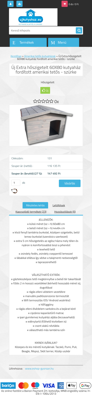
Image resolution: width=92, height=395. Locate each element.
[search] (79, 30)
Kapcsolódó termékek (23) (31, 212)
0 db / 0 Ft (74, 4)
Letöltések (59, 205)
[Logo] (33, 17)
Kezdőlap (16, 56)
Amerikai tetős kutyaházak (40, 56)
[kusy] (15, 183)
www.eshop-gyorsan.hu (39, 368)
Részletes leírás (35, 205)
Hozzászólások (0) (65, 212)
